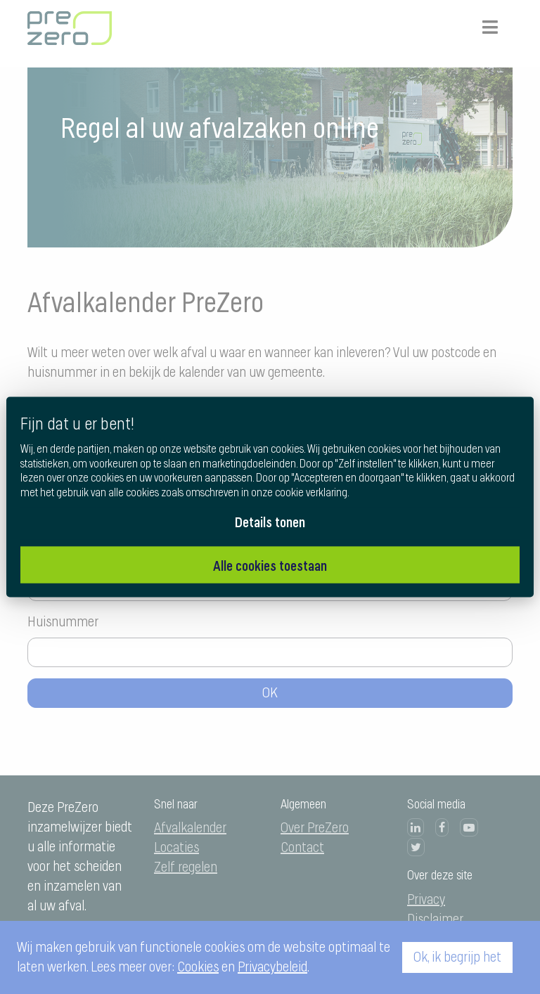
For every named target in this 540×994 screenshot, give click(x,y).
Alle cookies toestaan (270, 565)
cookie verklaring (311, 492)
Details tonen (270, 521)
